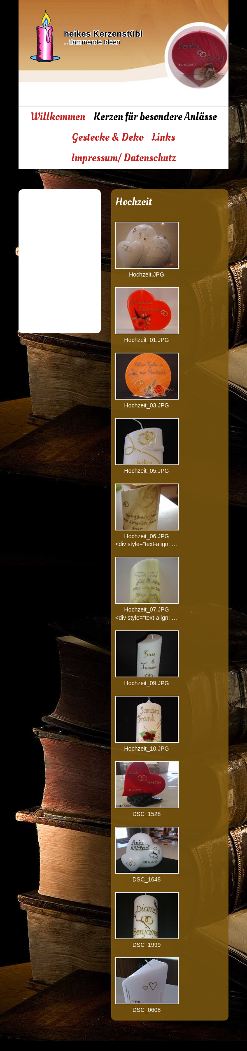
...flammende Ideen (92, 42)
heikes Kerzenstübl (103, 33)
